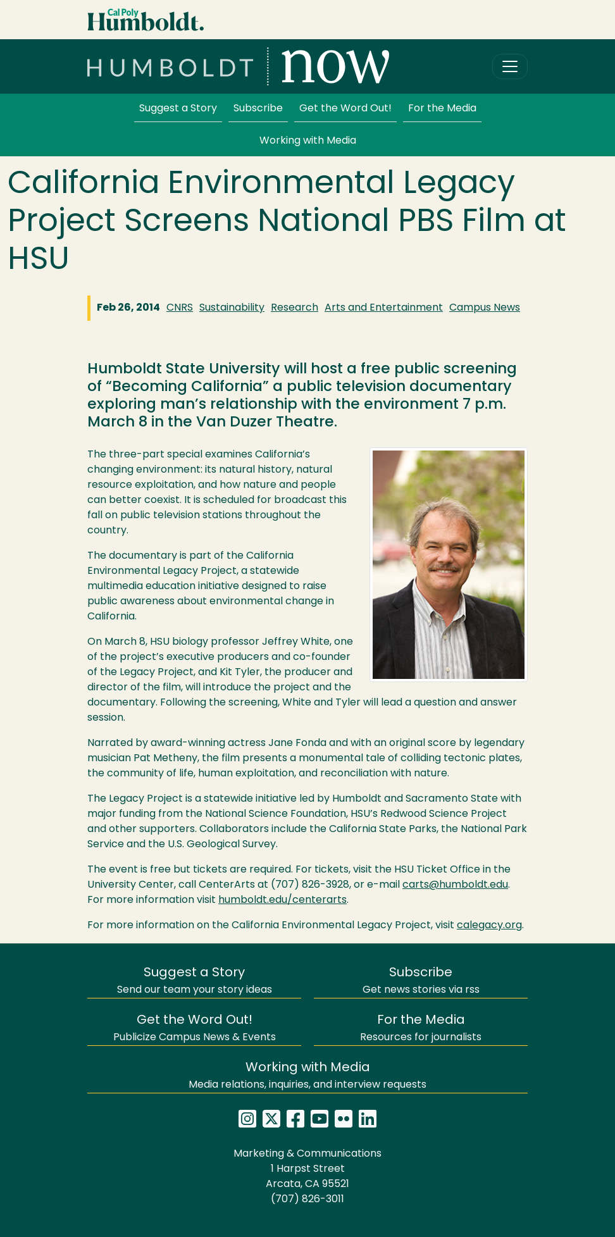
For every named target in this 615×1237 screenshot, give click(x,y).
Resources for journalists (420, 1028)
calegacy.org (489, 926)
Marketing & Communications (307, 1154)
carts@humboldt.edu (455, 885)
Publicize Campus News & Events (194, 1028)
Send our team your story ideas (194, 981)
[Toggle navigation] (510, 66)
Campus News (484, 308)
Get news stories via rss (421, 981)
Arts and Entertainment (384, 308)
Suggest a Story (178, 109)
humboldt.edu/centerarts (282, 900)
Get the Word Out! (345, 109)
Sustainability (231, 308)
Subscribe (258, 109)
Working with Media (307, 141)
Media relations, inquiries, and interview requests (307, 1076)
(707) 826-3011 (307, 1200)
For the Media (442, 109)
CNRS (179, 308)
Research (294, 308)
